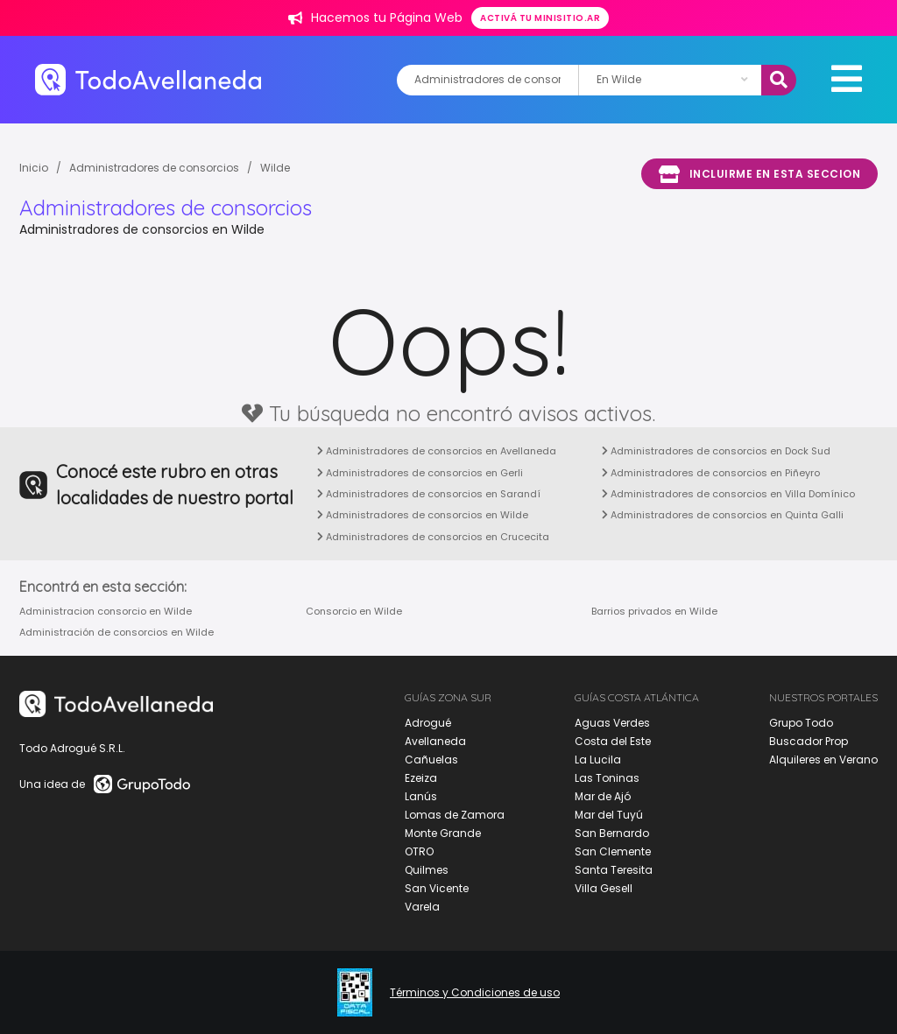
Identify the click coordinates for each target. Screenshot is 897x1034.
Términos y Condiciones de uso (475, 993)
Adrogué (428, 722)
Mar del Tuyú (609, 814)
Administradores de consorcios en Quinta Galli (723, 515)
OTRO (419, 851)
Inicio (33, 167)
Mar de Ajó (603, 796)
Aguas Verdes (612, 722)
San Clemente (613, 851)
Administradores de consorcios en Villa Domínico (728, 494)
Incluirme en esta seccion (759, 174)
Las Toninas (607, 777)
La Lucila (598, 759)
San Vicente (437, 888)
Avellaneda (435, 741)
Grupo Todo (801, 722)
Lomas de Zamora (455, 814)
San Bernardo (612, 833)
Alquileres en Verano (823, 759)
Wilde (275, 167)
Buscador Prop (808, 741)
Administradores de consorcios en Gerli (420, 473)
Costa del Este (613, 741)
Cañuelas (431, 759)
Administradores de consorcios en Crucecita (433, 537)
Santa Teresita (614, 869)
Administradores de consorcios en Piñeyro (711, 473)
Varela (422, 906)
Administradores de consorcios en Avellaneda (436, 451)
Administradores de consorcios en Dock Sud (716, 451)
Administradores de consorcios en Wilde (422, 515)
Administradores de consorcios (154, 167)
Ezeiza (421, 777)
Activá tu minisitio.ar (540, 18)
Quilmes (426, 869)
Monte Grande (443, 833)
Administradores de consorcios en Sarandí (428, 494)
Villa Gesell (603, 888)
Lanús (421, 796)
